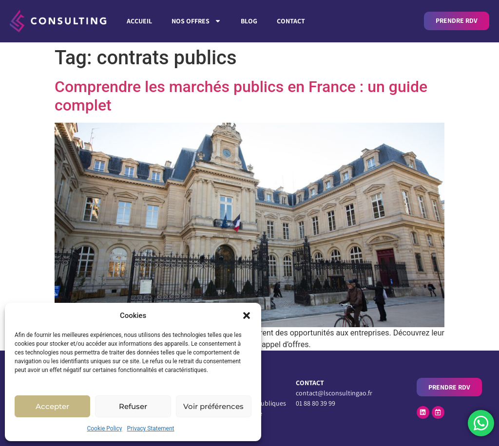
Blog (249, 21)
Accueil (139, 21)
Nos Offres (196, 21)
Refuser (133, 406)
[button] (246, 315)
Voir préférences (213, 406)
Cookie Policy (104, 428)
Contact (291, 21)
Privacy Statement (150, 428)
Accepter (52, 406)
